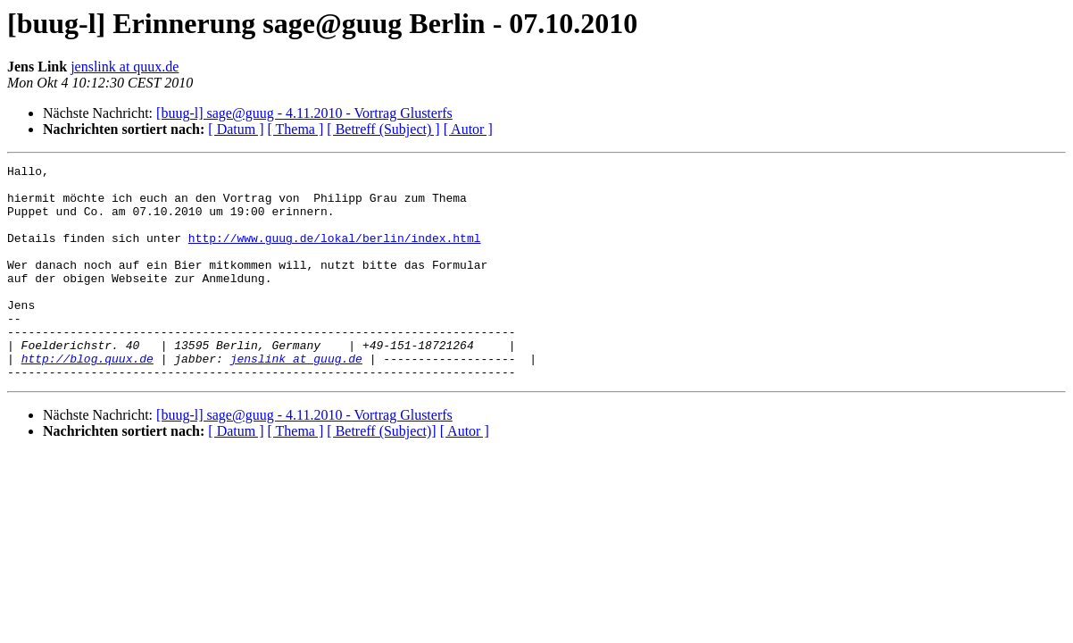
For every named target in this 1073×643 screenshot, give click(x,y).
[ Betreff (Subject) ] (383, 129)
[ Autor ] (468, 129)
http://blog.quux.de (87, 398)
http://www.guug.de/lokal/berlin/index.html (334, 254)
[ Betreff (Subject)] (381, 473)
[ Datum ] (235, 129)
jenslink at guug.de (296, 398)
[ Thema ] (296, 129)
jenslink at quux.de (125, 66)
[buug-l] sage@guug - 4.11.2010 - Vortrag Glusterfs (304, 113)
